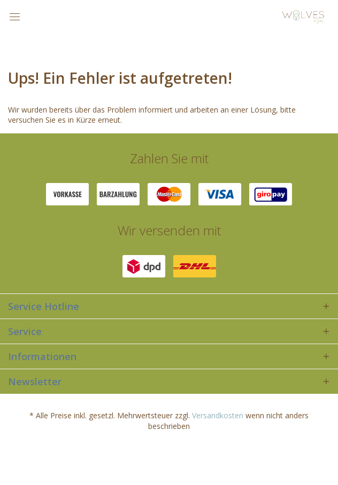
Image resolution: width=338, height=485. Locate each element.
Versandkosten (217, 415)
